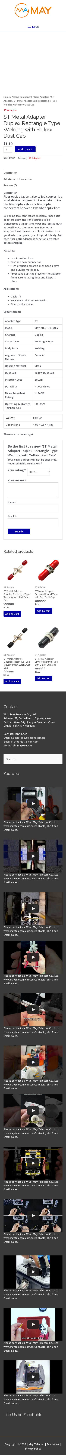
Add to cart (25, 149)
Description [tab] (10, 172)
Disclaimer (53, 1444)
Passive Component (22, 96)
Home (7, 96)
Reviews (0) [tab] (10, 185)
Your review (17, 480)
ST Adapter (10, 110)
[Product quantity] (8, 149)
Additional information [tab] (18, 179)
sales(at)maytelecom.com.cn (28, 737)
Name (12, 502)
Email (12, 516)
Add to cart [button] (12, 614)
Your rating (17, 470)
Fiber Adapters (41, 96)
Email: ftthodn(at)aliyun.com (21, 741)
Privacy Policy (33, 1448)
